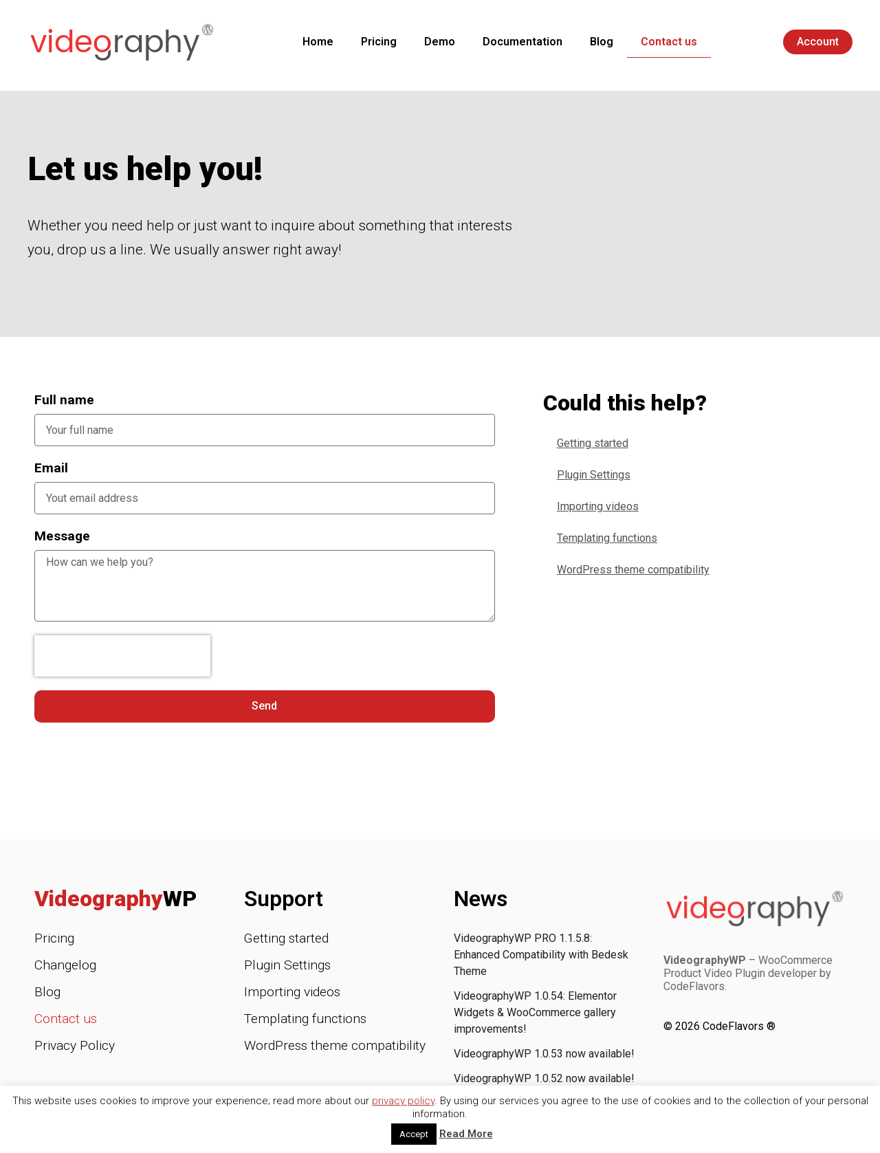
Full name (64, 400)
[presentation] (122, 656)
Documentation (522, 41)
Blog (601, 41)
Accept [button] (413, 1134)
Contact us (669, 41)
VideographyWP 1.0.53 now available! (544, 1053)
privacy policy (403, 1101)
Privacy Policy (74, 1045)
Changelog (65, 965)
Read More (466, 1134)
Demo (439, 41)
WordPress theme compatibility (633, 569)
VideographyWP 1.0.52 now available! (544, 1078)
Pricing (379, 41)
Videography (115, 899)
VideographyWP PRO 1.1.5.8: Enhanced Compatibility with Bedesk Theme (541, 955)
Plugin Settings (593, 474)
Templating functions (607, 538)
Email (51, 468)
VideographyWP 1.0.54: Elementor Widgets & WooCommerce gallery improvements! (535, 1012)
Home (317, 41)
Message (62, 536)
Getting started (592, 443)
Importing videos (598, 506)
